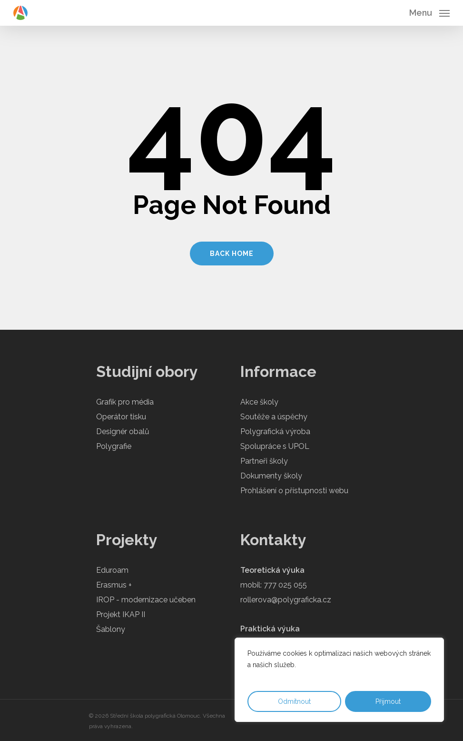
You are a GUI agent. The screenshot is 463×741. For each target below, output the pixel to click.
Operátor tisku (121, 416)
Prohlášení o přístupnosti (283, 490)
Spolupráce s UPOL (274, 446)
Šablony (110, 629)
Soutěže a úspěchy (273, 416)
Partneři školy (264, 461)
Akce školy (259, 401)
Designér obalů (122, 431)
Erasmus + (114, 584)
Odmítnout (294, 701)
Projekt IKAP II (120, 614)
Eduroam (112, 570)
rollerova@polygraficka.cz (285, 599)
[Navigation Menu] (429, 12)
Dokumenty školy (271, 475)
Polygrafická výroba (275, 431)
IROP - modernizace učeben (146, 599)
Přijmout (388, 701)
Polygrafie (113, 446)
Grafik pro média (125, 401)
